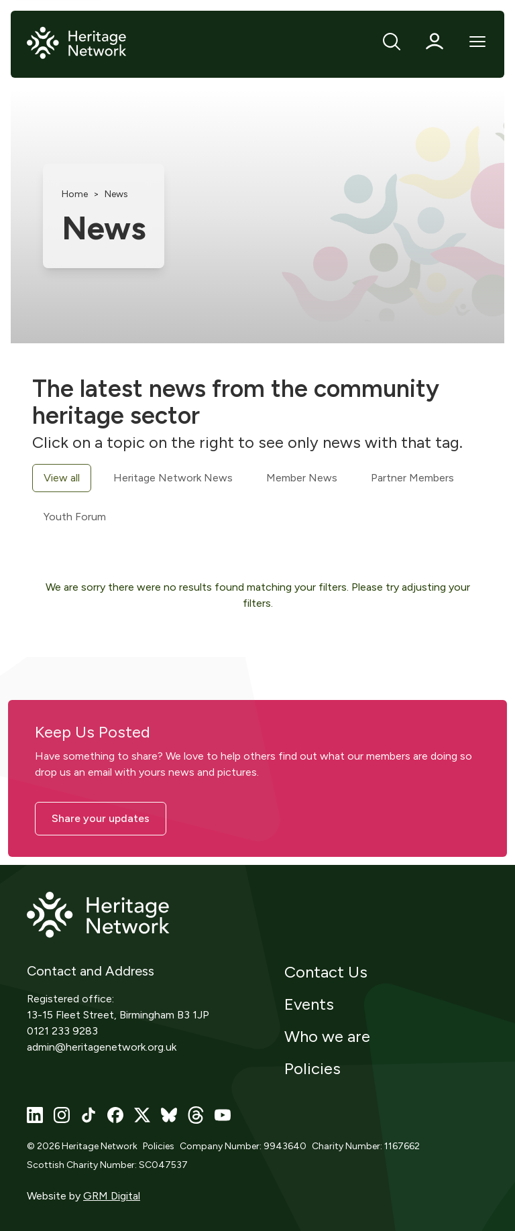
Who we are (327, 1036)
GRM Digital (111, 1195)
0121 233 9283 (62, 1030)
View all (62, 477)
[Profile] (434, 41)
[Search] (391, 41)
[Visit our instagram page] (62, 1115)
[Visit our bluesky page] (169, 1115)
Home (75, 194)
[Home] (77, 43)
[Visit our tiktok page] (88, 1115)
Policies (312, 1068)
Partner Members (412, 477)
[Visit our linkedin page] (35, 1115)
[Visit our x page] (142, 1115)
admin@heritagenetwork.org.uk (101, 1047)
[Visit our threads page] (196, 1115)
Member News (301, 477)
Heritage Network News (173, 477)
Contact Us (325, 972)
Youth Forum (75, 516)
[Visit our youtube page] (223, 1115)
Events (309, 1004)
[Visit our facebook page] (115, 1115)
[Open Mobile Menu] (477, 41)
